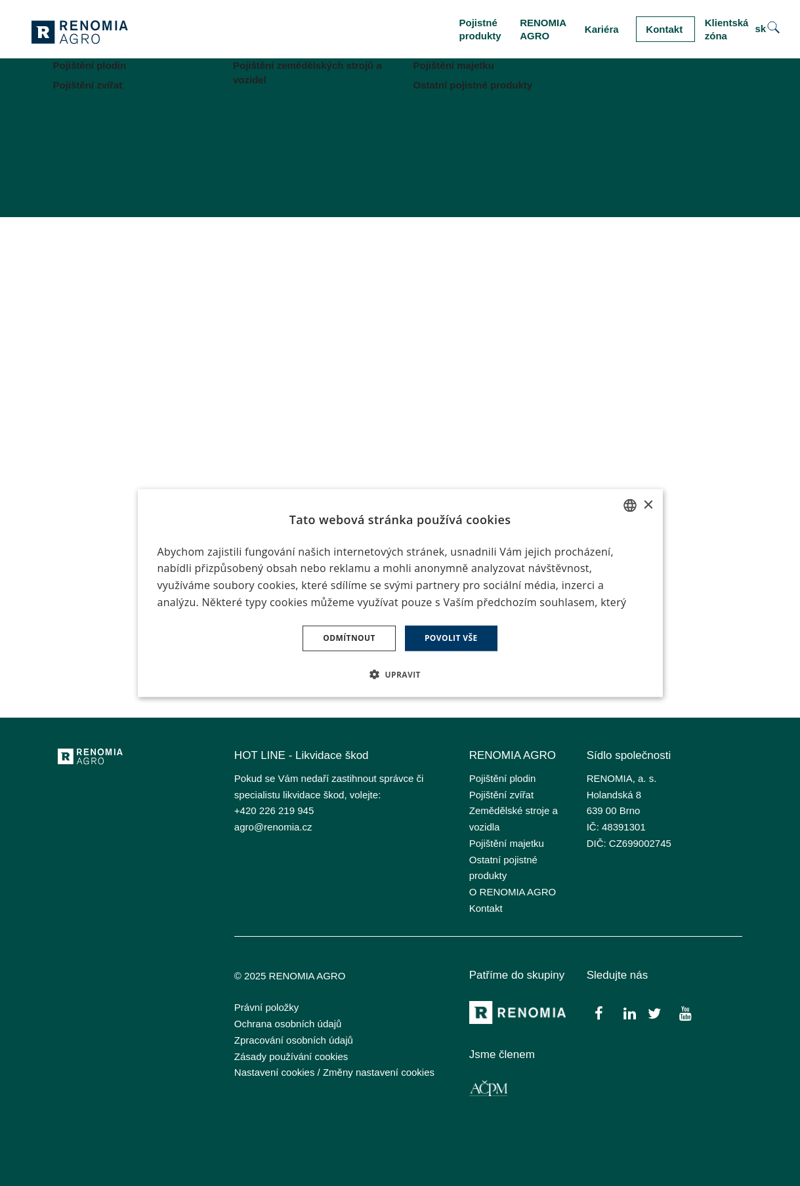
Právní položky (266, 1007)
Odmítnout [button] (349, 638)
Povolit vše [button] (451, 638)
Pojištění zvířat (501, 794)
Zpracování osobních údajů (293, 1040)
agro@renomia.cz (273, 826)
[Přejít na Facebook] (599, 1013)
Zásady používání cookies (291, 1056)
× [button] (648, 505)
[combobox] (630, 505)
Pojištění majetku (506, 843)
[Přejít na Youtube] (685, 1013)
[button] (400, 673)
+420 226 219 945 (274, 810)
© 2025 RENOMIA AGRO (289, 975)
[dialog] (400, 593)
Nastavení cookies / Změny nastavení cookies (334, 1072)
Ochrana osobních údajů (287, 1023)
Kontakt (486, 908)
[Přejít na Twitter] (654, 1013)
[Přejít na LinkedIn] (630, 1013)
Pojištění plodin (502, 778)
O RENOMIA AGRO (513, 891)
